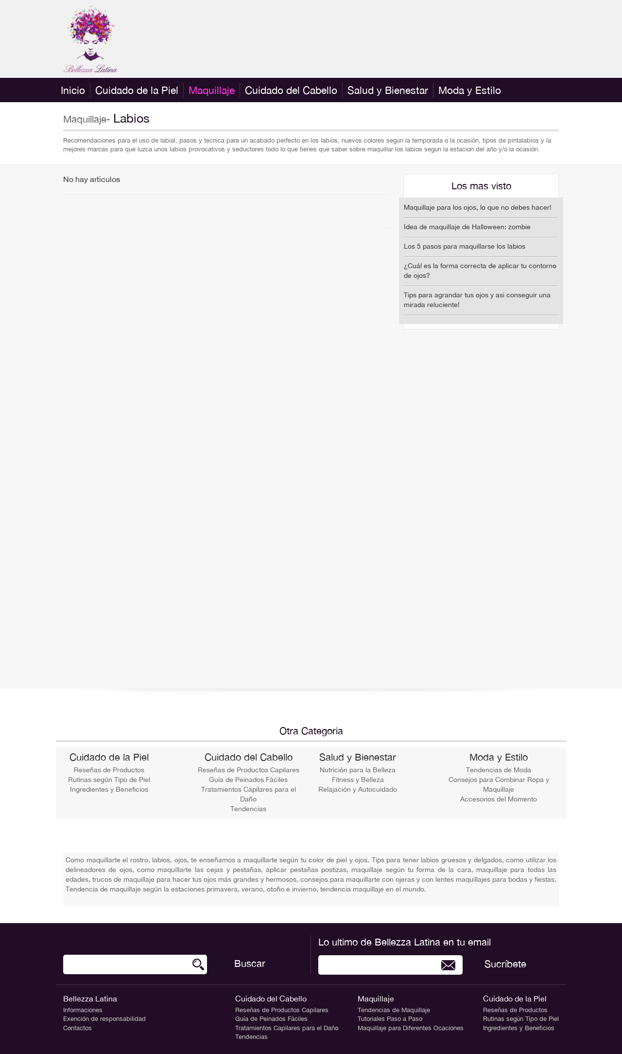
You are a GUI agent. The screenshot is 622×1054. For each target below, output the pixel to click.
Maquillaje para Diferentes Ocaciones (411, 1028)
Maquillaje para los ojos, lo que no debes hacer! (478, 207)
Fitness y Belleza (358, 779)
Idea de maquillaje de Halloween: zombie (467, 227)
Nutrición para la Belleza (358, 770)
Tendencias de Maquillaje (394, 1010)
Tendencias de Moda (498, 770)
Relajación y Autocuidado (357, 789)
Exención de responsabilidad (104, 1018)
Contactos (77, 1028)
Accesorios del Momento (498, 799)
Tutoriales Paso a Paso (390, 1018)
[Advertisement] (382, 39)
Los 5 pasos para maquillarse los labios (464, 246)
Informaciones (83, 1010)
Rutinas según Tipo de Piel (109, 779)
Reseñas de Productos (109, 770)
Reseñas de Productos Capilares (248, 770)
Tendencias (248, 809)
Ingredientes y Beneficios (109, 789)
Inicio (73, 90)
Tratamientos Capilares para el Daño (286, 1028)
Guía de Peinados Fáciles (248, 779)
